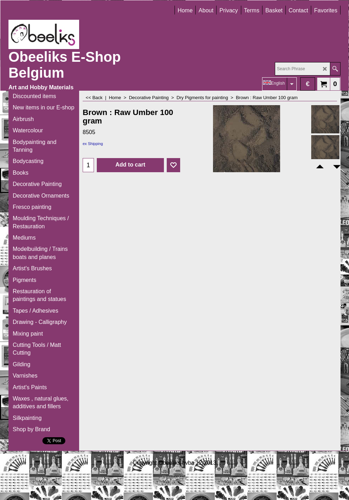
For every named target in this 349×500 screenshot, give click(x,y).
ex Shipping (93, 143)
